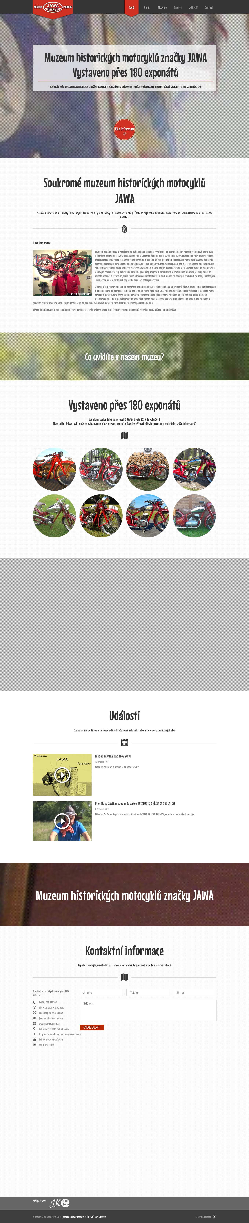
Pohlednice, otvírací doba (51, 1039)
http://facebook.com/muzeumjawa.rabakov (57, 1034)
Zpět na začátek (203, 1216)
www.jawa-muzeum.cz (49, 1023)
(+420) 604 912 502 (48, 1002)
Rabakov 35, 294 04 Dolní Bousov (54, 1029)
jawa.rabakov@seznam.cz (51, 1018)
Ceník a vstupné (46, 1044)
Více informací (124, 128)
